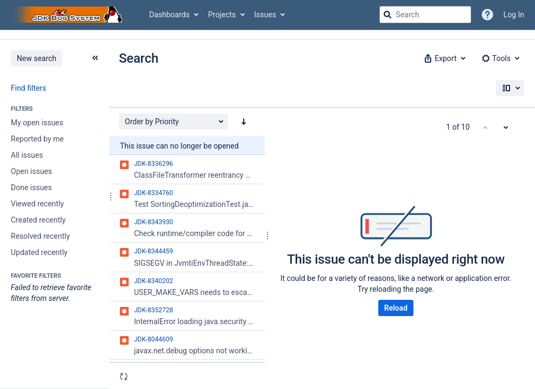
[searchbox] (425, 14)
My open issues (37, 122)
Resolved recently (40, 236)
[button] (444, 58)
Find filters (28, 88)
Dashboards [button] (169, 14)
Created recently (38, 220)
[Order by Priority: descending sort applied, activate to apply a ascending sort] (243, 121)
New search (36, 58)
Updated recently (39, 252)
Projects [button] (222, 14)
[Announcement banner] (267, 34)
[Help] (487, 14)
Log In (514, 14)
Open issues (31, 171)
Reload (395, 308)
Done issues (31, 187)
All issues (27, 155)
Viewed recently (37, 203)
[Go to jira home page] (69, 14)
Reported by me (37, 139)
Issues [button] (265, 14)
